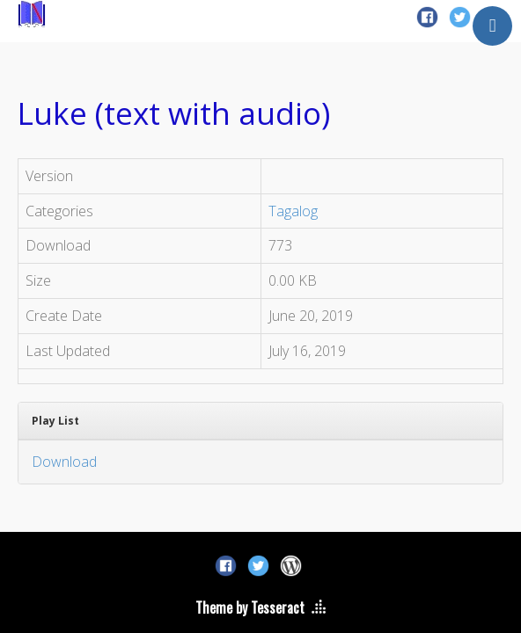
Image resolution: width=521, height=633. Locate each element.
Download (64, 461)
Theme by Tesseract (250, 607)
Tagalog (293, 211)
